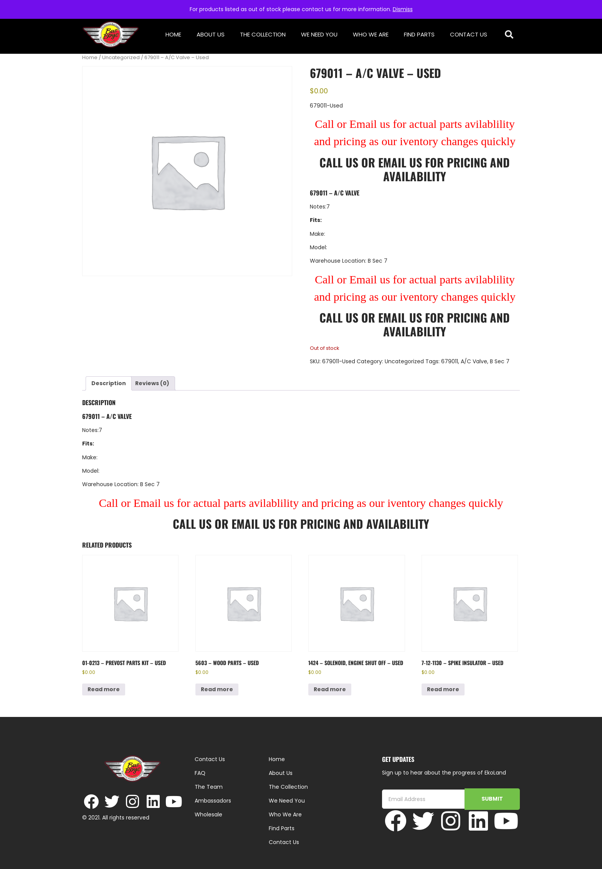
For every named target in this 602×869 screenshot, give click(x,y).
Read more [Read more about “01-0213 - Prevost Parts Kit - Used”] (104, 689)
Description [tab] (108, 383)
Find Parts (419, 34)
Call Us (338, 162)
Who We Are (371, 34)
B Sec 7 (499, 361)
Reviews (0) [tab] (152, 383)
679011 (449, 361)
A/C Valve (474, 361)
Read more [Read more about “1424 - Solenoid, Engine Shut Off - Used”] (330, 689)
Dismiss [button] (403, 9)
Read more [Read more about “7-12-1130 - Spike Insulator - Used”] (443, 689)
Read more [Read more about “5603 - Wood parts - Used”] (217, 689)
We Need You (319, 34)
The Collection (263, 34)
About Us (211, 34)
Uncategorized (121, 57)
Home (173, 34)
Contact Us (468, 34)
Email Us (401, 162)
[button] (509, 34)
